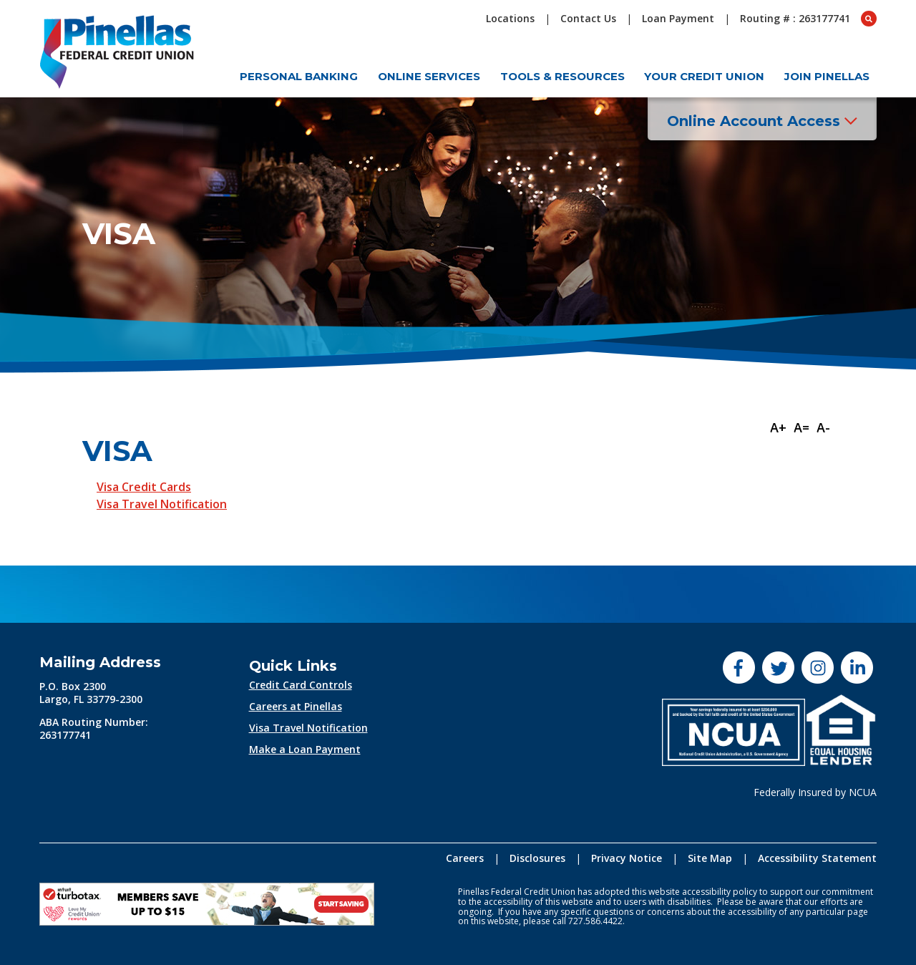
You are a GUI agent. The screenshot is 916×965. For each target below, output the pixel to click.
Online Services (429, 76)
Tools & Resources (562, 76)
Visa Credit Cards (144, 487)
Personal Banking (299, 76)
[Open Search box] (869, 18)
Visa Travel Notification (162, 504)
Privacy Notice (626, 858)
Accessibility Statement (817, 858)
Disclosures (537, 858)
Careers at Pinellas (295, 706)
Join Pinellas (826, 76)
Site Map (710, 858)
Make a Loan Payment (305, 749)
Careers (465, 858)
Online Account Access (762, 121)
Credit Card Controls (300, 685)
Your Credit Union (704, 76)
